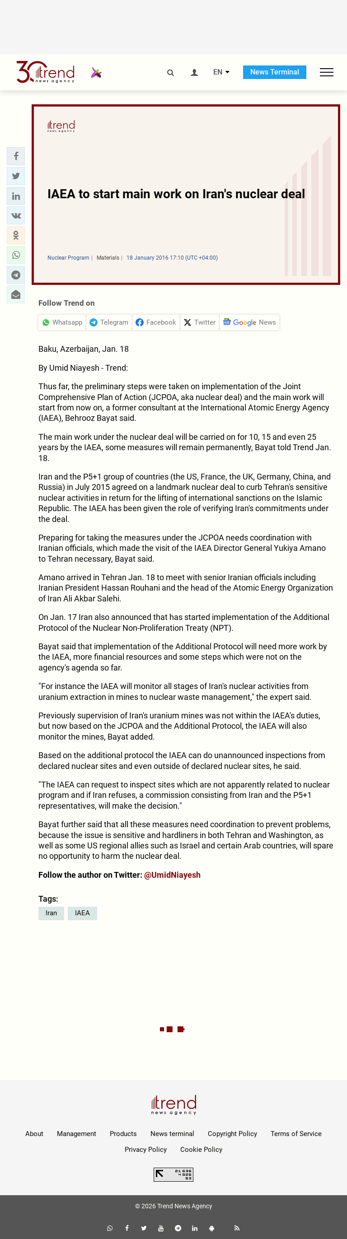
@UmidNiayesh (172, 875)
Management (76, 1134)
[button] (15, 156)
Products (123, 1134)
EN (217, 72)
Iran (51, 913)
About (34, 1134)
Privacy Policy (146, 1150)
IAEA (82, 913)
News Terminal (274, 72)
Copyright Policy (232, 1134)
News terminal (172, 1134)
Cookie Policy (201, 1150)
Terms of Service (296, 1134)
